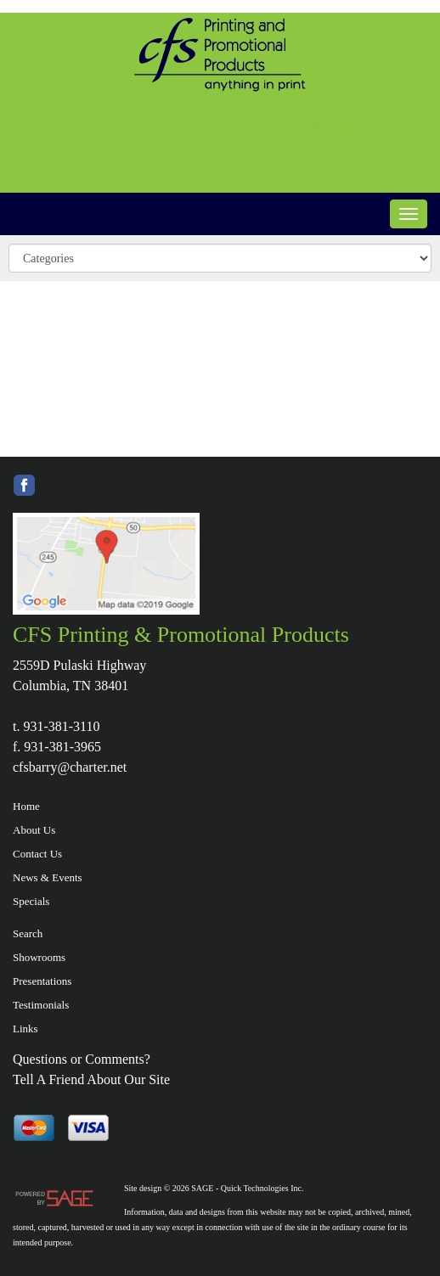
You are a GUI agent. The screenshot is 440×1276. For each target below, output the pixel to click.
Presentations (42, 981)
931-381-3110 (216, 153)
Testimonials (41, 1004)
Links (25, 1028)
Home (26, 806)
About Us (34, 829)
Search (27, 933)
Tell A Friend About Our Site (91, 1079)
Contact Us (37, 853)
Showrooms (39, 957)
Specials (31, 901)
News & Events (47, 877)
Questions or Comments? (81, 1059)
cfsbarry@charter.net (216, 173)
